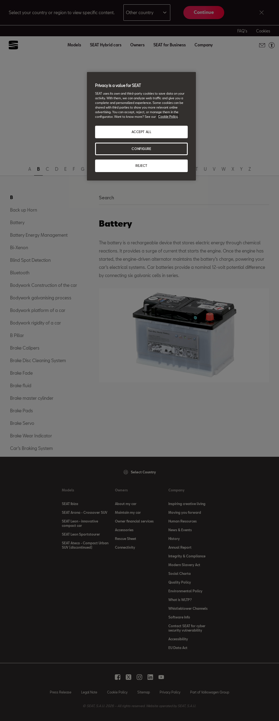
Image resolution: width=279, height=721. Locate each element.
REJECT (141, 165)
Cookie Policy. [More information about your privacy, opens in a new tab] (168, 116)
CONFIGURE (141, 149)
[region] (141, 126)
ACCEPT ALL (141, 132)
